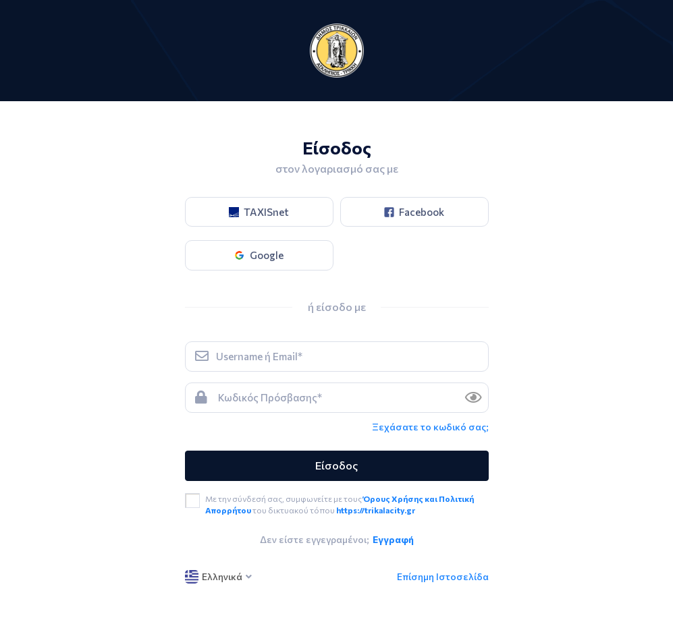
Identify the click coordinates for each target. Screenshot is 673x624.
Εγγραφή (393, 539)
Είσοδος (336, 465)
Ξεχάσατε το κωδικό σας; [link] (430, 426)
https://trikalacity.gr (375, 510)
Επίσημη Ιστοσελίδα (443, 576)
